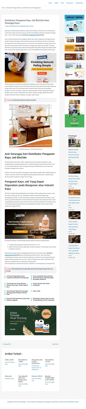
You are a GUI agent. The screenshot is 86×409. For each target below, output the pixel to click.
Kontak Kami (79, 3)
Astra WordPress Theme (72, 401)
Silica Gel (8, 376)
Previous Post (6, 344)
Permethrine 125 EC (49, 361)
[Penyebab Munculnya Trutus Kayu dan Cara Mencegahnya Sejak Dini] (74, 195)
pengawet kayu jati (34, 35)
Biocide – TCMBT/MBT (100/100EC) (50, 378)
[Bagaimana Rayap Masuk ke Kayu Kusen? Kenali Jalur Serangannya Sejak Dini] (74, 143)
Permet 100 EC (36, 377)
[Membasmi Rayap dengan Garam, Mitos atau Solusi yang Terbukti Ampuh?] (74, 169)
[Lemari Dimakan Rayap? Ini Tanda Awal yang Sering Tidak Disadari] (74, 220)
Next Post (55, 344)
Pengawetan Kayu (25, 26)
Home (50, 3)
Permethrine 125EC (23, 361)
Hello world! (9, 360)
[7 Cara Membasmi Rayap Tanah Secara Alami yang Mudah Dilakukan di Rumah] (74, 244)
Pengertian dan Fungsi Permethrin (36, 361)
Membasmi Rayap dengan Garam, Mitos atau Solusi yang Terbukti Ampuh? (73, 181)
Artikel (56, 3)
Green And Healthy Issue (13, 26)
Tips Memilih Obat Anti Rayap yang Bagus (23, 378)
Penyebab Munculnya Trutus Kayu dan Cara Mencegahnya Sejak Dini (74, 205)
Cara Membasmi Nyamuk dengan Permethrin (25, 100)
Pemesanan (69, 3)
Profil (62, 3)
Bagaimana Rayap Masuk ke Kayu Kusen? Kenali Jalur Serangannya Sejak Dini (74, 155)
